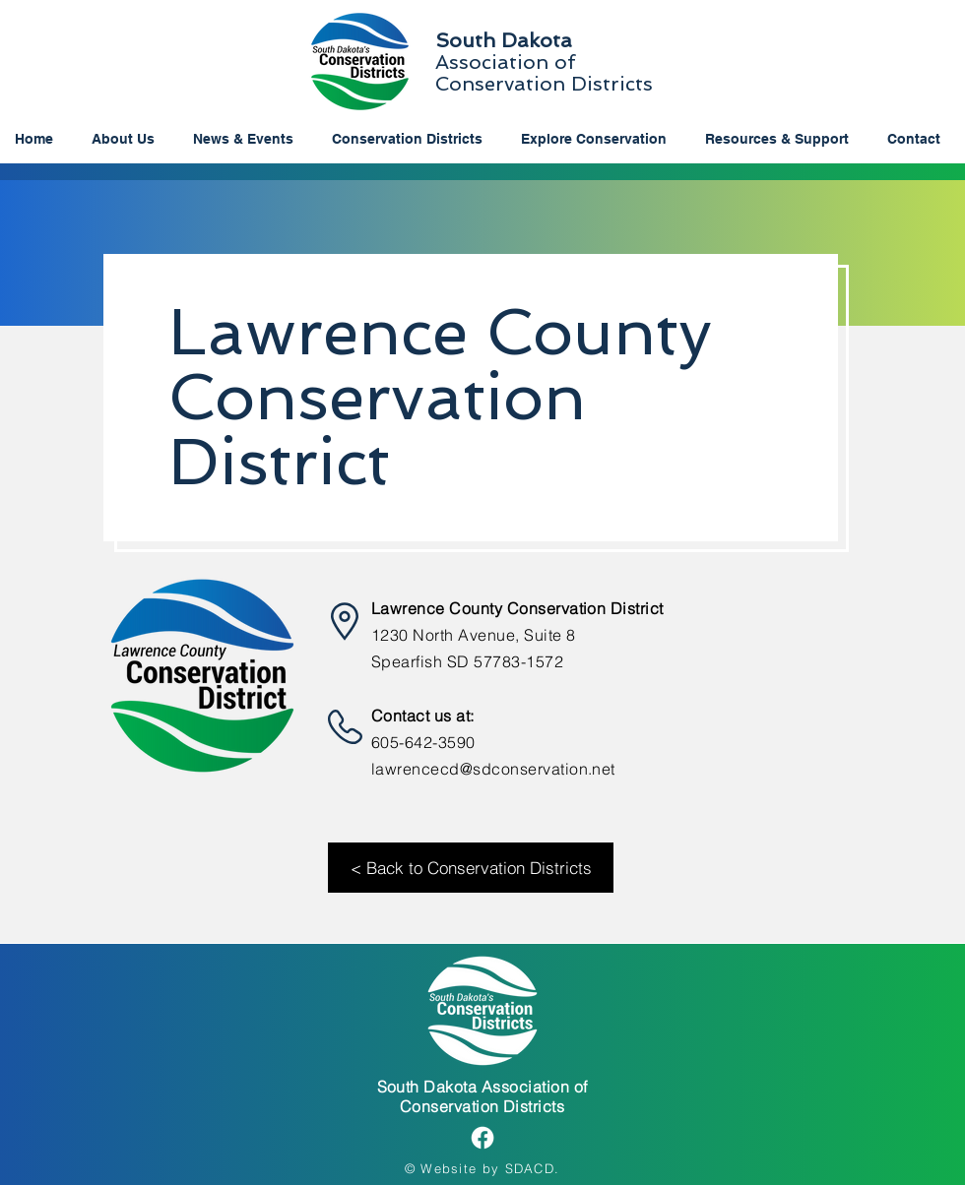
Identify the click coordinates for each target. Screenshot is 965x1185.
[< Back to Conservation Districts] (470, 867)
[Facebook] (482, 1138)
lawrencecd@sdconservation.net (493, 769)
